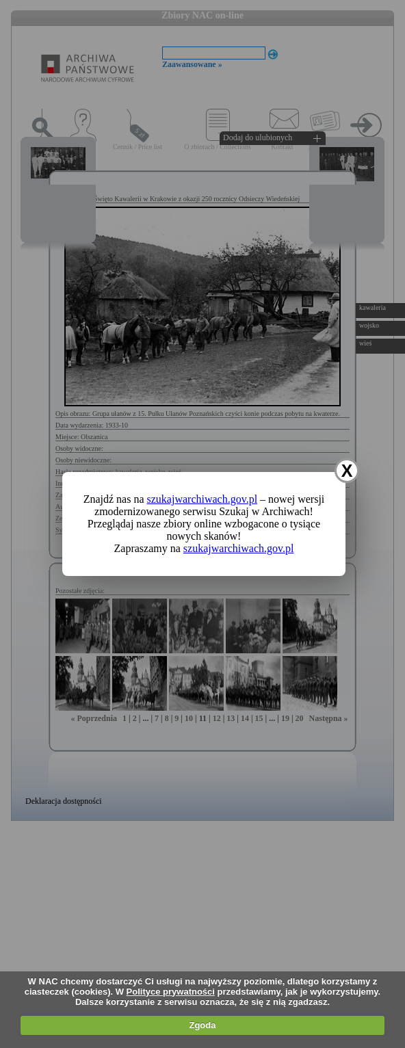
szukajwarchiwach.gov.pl (202, 499)
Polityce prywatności (171, 991)
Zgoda (202, 1025)
